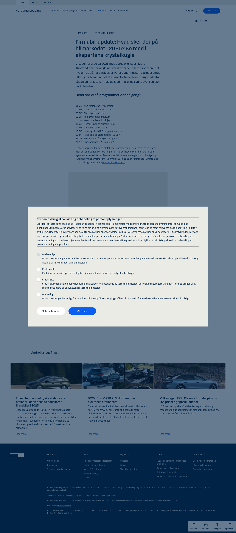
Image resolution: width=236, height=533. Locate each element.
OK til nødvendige (51, 311)
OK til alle (82, 311)
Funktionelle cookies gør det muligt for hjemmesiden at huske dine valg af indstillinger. (88, 271)
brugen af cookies (154, 236)
